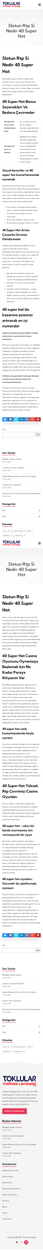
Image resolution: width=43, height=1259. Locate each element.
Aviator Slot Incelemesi (11, 485)
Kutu (4, 516)
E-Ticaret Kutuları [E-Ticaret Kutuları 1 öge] (18, 531)
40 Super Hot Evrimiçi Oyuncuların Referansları (21, 493)
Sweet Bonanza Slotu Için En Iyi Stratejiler (19, 476)
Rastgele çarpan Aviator (12, 459)
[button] (39, 4)
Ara (3, 429)
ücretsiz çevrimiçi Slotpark (13, 468)
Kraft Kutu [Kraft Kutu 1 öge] (7, 535)
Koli (3, 510)
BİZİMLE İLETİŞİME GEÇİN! (14, 1111)
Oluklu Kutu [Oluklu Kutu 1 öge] (20, 535)
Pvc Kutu (6, 1201)
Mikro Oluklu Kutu (9, 1195)
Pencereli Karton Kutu (11, 1188)
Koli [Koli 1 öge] (30, 531)
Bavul (4, 1207)
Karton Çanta (7, 1176)
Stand (4, 1213)
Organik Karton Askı (10, 1170)
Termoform (7, 1219)
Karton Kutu (7, 1182)
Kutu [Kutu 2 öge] (6, 531)
